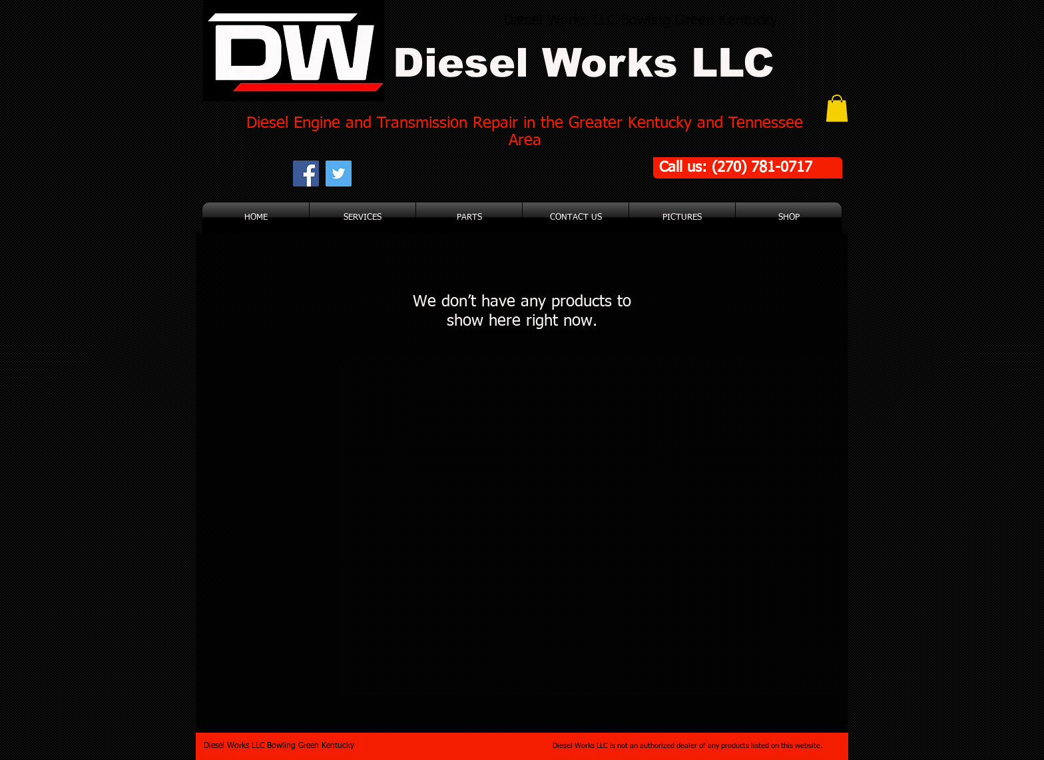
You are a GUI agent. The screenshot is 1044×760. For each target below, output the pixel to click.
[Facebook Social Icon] (306, 174)
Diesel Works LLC (583, 63)
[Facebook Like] (435, 173)
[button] (837, 108)
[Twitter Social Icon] (339, 174)
